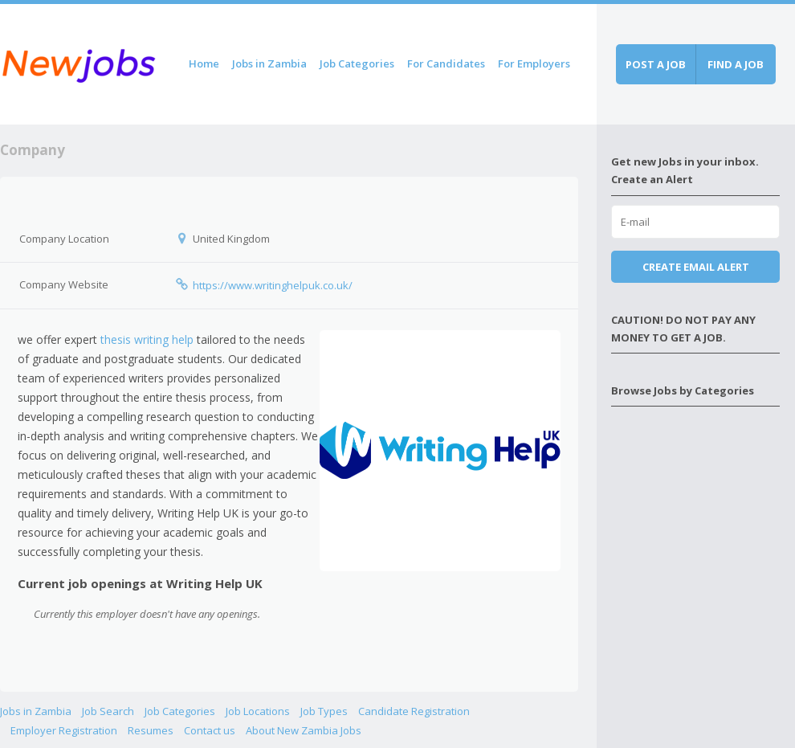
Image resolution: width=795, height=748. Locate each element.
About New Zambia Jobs (303, 730)
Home (204, 63)
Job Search (108, 711)
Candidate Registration (414, 711)
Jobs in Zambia (269, 63)
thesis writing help (147, 339)
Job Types (324, 711)
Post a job (656, 64)
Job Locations (258, 711)
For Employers (534, 63)
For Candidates (446, 63)
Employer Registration (63, 730)
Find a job (735, 64)
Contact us (209, 730)
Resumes (150, 730)
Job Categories (357, 63)
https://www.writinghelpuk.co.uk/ (273, 285)
